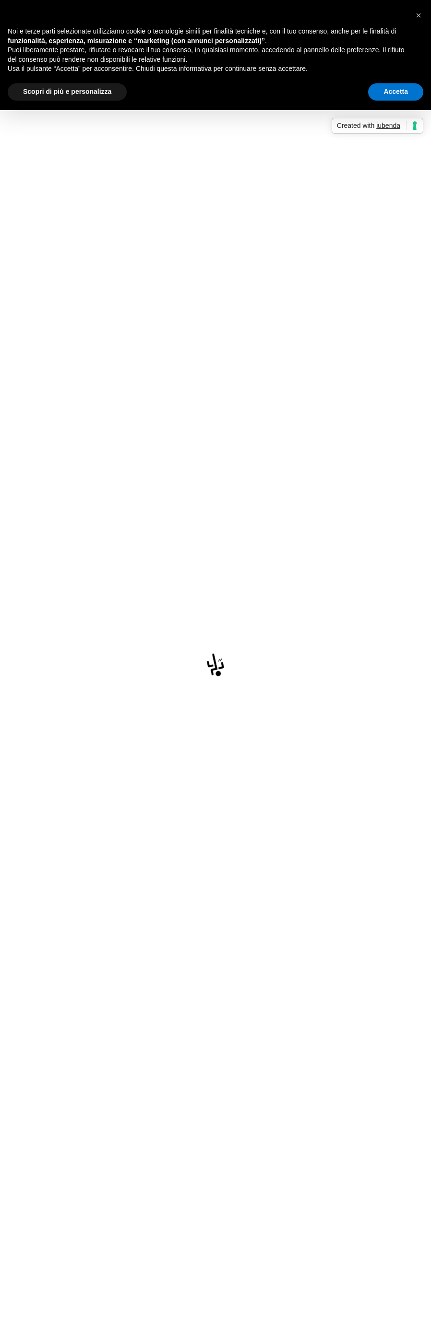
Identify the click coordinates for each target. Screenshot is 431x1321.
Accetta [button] (395, 91)
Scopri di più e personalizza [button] (67, 91)
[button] (418, 15)
